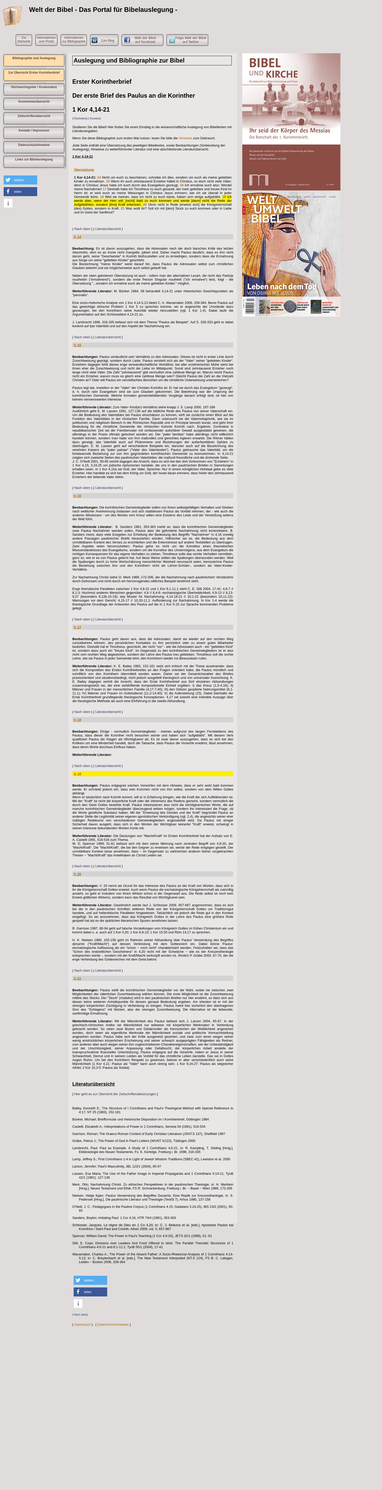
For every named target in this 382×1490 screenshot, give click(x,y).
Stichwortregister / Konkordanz (34, 87)
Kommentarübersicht (34, 101)
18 (102, 197)
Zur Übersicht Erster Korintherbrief (34, 72)
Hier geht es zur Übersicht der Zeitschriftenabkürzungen (115, 1094)
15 (108, 181)
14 (99, 177)
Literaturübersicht (108, 229)
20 (145, 204)
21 (122, 208)
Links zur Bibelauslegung (34, 159)
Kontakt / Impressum (34, 130)
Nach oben (82, 229)
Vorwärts (95, 118)
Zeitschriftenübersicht (34, 116)
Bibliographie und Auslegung (34, 58)
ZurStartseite (23, 39)
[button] (20, 180)
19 (224, 197)
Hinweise (185, 138)
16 (182, 185)
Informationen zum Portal (46, 39)
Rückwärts (80, 118)
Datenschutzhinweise (34, 145)
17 (104, 189)
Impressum (82, 1324)
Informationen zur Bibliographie (73, 39)
